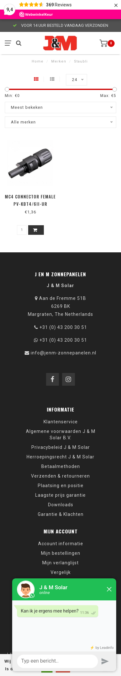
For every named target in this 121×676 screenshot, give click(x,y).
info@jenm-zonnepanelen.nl (63, 352)
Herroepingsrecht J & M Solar (60, 456)
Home (38, 61)
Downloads (60, 504)
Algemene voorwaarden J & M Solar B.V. (60, 434)
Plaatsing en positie (61, 485)
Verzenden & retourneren (60, 476)
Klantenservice (61, 421)
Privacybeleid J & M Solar (60, 447)
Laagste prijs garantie (60, 495)
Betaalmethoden (60, 466)
